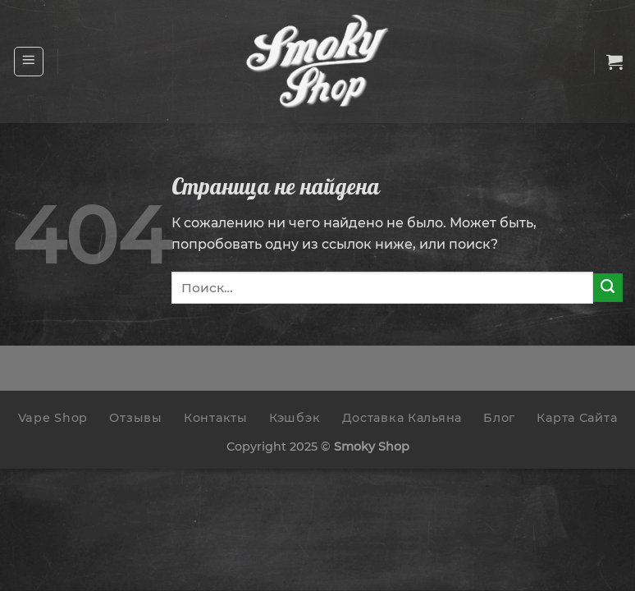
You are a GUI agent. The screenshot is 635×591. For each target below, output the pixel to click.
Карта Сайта (577, 417)
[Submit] (608, 288)
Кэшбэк (294, 417)
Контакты (216, 417)
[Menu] (29, 61)
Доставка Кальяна (402, 417)
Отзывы (135, 417)
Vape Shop (53, 417)
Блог (499, 417)
